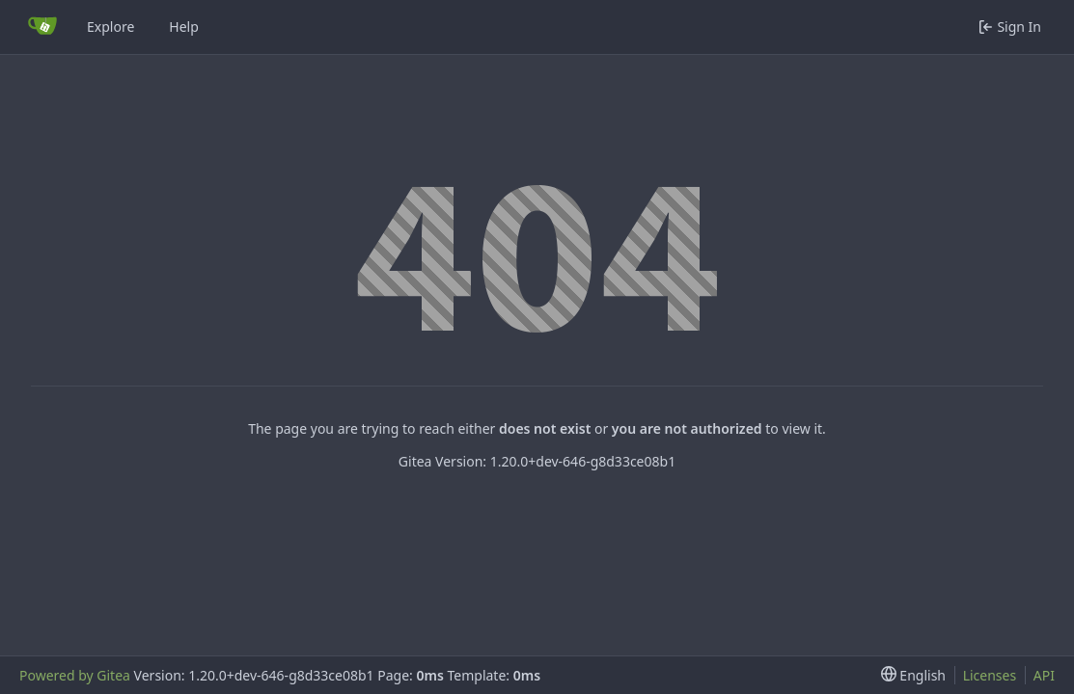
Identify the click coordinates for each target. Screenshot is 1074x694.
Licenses (990, 675)
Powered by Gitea (74, 675)
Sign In (1010, 26)
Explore (110, 26)
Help (184, 26)
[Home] (42, 27)
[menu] (913, 675)
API (1044, 675)
